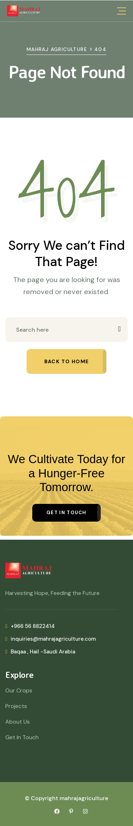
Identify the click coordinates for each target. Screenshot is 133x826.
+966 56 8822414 (30, 626)
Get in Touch (66, 513)
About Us (17, 721)
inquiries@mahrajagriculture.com (50, 638)
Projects (16, 706)
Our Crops (18, 690)
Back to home (66, 361)
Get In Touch (22, 737)
